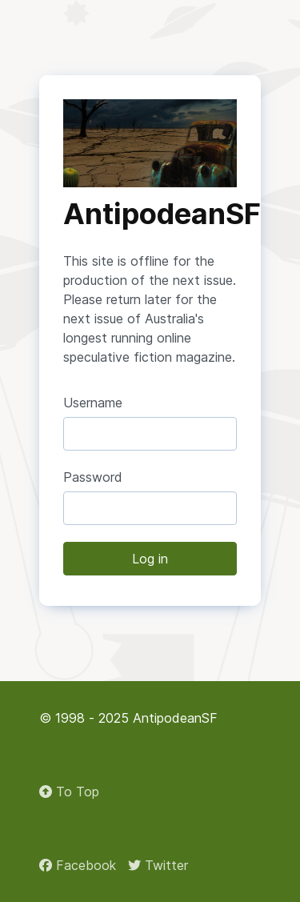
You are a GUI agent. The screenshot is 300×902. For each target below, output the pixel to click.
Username (92, 403)
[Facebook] (77, 865)
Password (92, 477)
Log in (150, 559)
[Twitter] (158, 865)
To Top (69, 792)
